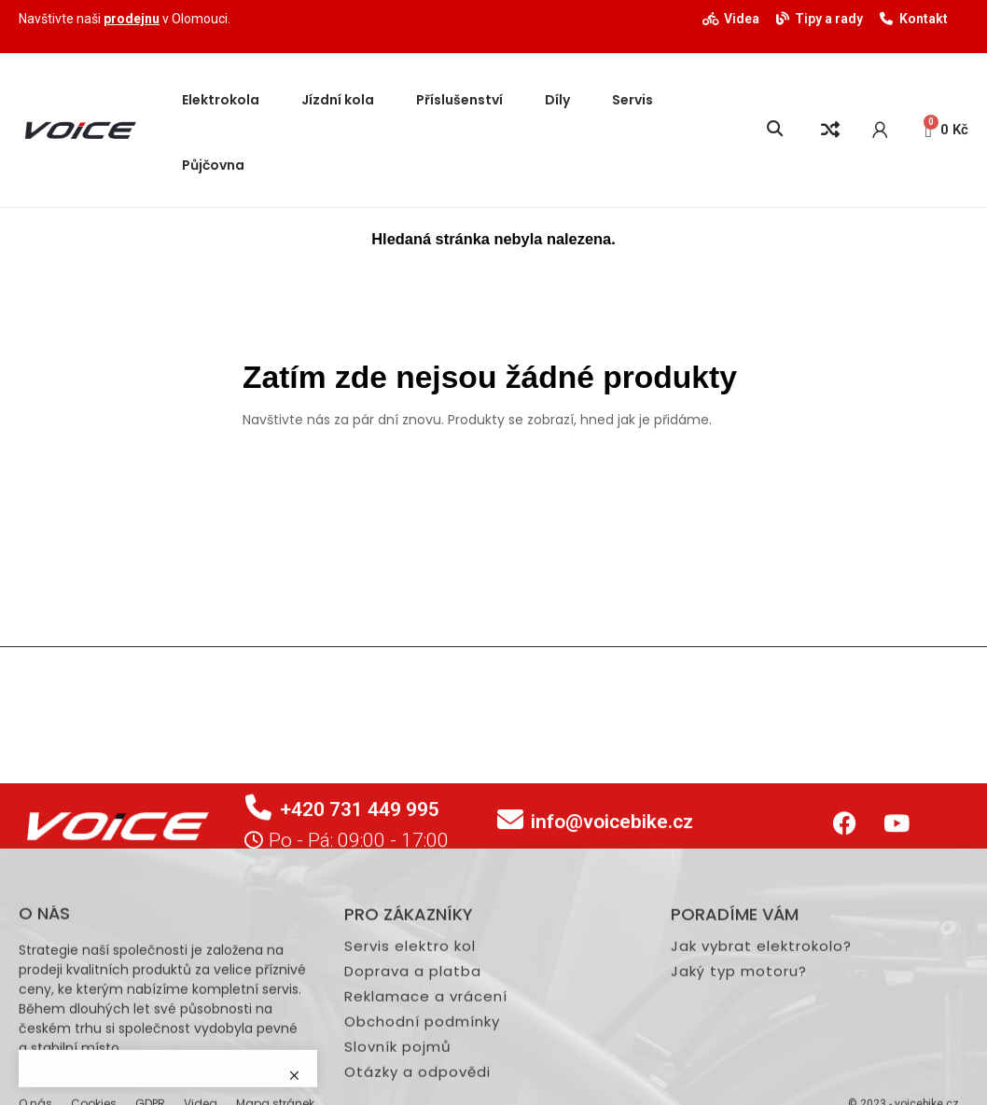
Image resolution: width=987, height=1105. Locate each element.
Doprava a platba (412, 1098)
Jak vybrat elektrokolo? (761, 1073)
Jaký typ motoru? (739, 1098)
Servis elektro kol (410, 1073)
